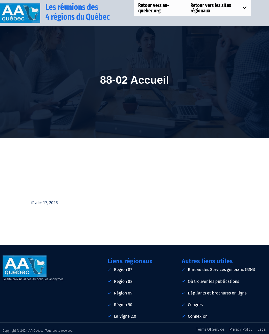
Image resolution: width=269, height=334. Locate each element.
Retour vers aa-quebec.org (153, 8)
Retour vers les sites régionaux (218, 8)
